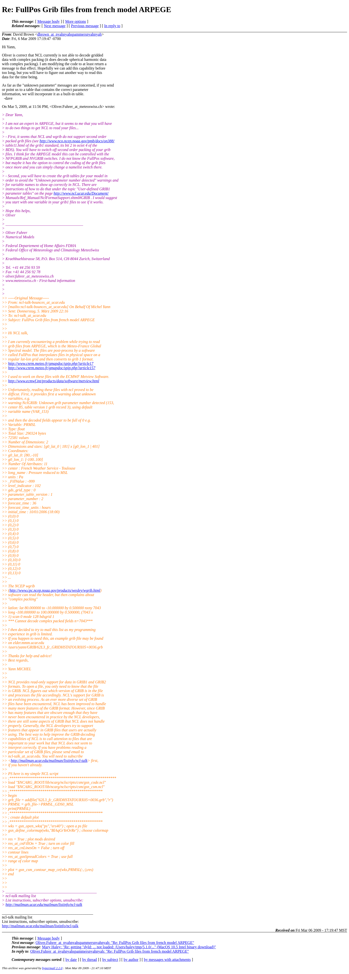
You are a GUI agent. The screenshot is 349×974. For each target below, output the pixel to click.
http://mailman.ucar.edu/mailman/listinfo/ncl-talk (49, 760)
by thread (89, 960)
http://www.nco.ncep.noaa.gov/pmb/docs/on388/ (77, 141)
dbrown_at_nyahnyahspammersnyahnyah (69, 34)
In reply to (112, 26)
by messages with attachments (167, 960)
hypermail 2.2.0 (52, 968)
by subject (110, 960)
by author (131, 960)
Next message (54, 26)
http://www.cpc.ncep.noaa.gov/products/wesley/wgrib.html (54, 590)
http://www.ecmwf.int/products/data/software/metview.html (53, 381)
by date (71, 960)
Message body (48, 21)
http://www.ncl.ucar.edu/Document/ (81, 193)
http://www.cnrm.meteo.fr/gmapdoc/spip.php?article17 (51, 363)
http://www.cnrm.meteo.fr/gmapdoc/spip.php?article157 (51, 368)
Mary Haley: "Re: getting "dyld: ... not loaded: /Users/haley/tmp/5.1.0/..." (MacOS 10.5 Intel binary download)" (129, 947)
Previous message (85, 26)
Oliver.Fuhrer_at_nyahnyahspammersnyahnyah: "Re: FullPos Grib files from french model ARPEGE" (115, 943)
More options (75, 21)
